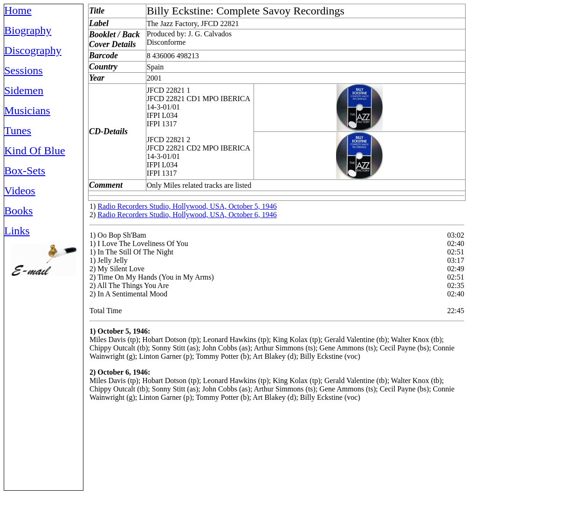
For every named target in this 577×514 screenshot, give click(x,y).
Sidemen (23, 90)
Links (17, 231)
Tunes (17, 130)
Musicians (27, 110)
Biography (27, 30)
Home (18, 10)
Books (18, 211)
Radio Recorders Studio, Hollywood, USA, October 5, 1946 (186, 206)
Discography (33, 50)
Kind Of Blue (34, 150)
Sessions (23, 70)
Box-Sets (24, 170)
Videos (19, 191)
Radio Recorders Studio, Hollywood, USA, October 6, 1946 (186, 215)
